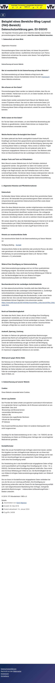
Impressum (45, 77)
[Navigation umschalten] (3, 15)
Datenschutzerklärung (8, 669)
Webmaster (17, 671)
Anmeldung (5, 676)
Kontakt (18, 245)
